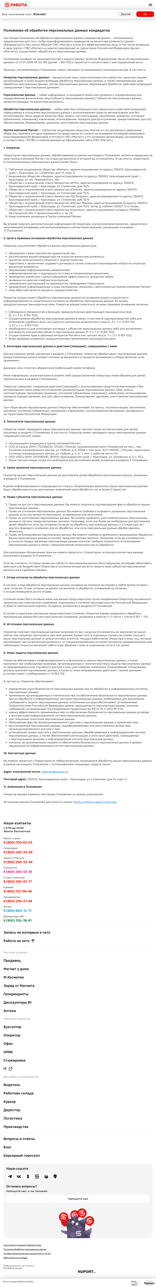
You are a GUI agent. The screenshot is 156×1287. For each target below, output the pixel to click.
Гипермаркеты (15, 994)
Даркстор (11, 1110)
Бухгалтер (12, 1027)
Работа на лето (19, 941)
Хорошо (149, 1283)
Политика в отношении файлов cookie (22, 1245)
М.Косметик (13, 977)
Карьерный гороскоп (21, 1155)
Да (145, 14)
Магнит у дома (16, 969)
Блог (7, 1147)
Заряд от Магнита (19, 986)
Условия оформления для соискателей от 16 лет (27, 1253)
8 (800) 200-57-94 (17, 901)
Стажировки (14, 1060)
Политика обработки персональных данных (24, 1249)
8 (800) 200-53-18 (17, 872)
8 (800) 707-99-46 (17, 891)
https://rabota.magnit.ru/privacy (95, 802)
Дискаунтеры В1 (17, 1002)
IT (8, 1069)
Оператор (11, 1035)
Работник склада (18, 1093)
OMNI (8, 1052)
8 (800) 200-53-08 (17, 852)
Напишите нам (78, 1198)
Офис (8, 1044)
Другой (126, 14)
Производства (15, 1127)
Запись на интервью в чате (26, 932)
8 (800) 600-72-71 (17, 911)
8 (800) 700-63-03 (17, 842)
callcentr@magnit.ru (54, 771)
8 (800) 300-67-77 (17, 881)
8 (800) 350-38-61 (17, 920)
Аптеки (9, 1011)
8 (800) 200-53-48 (17, 862)
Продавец (12, 960)
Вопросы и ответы (19, 1139)
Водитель (11, 1085)
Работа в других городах (15, 1257)
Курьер (9, 1102)
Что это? (134, 1283)
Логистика (12, 1118)
